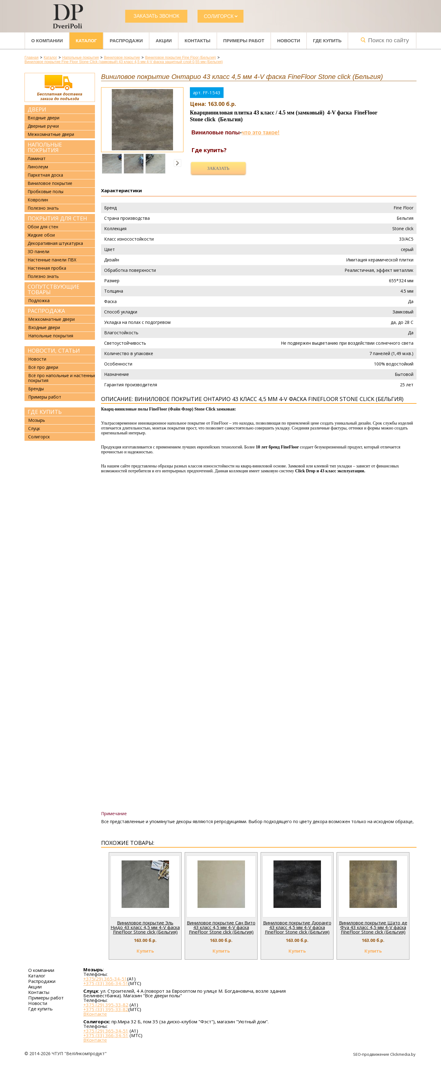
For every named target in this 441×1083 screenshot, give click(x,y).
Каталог (86, 40)
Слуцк (34, 428)
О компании (47, 40)
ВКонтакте (95, 1014)
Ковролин (38, 199)
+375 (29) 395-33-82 (105, 1005)
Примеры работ (243, 40)
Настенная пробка (47, 268)
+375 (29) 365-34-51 (105, 1031)
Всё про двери (43, 367)
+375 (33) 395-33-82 (105, 1009)
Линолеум (38, 166)
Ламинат (37, 158)
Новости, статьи (54, 350)
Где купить (327, 40)
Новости (288, 40)
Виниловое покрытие (50, 183)
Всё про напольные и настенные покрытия (62, 378)
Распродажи (126, 40)
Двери (37, 109)
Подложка (39, 300)
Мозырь (36, 420)
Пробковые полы (45, 191)
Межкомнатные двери (51, 134)
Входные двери (43, 117)
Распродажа (46, 310)
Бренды (36, 389)
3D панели (38, 251)
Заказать (218, 168)
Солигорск (39, 437)
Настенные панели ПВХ (52, 259)
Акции (164, 40)
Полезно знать (43, 208)
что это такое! (261, 132)
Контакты (197, 40)
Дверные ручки (43, 126)
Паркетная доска (45, 175)
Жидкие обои (41, 235)
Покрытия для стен (57, 218)
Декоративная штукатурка (55, 243)
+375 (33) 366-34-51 (105, 983)
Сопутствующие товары (53, 289)
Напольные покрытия (45, 147)
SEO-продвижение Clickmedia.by (385, 1054)
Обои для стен (43, 226)
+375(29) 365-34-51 (105, 979)
